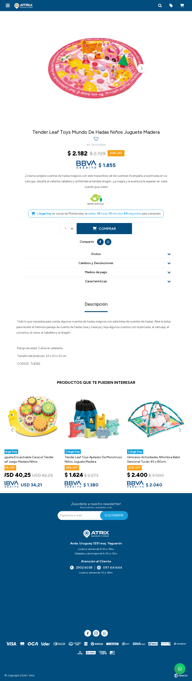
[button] (159, 5)
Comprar (107, 229)
